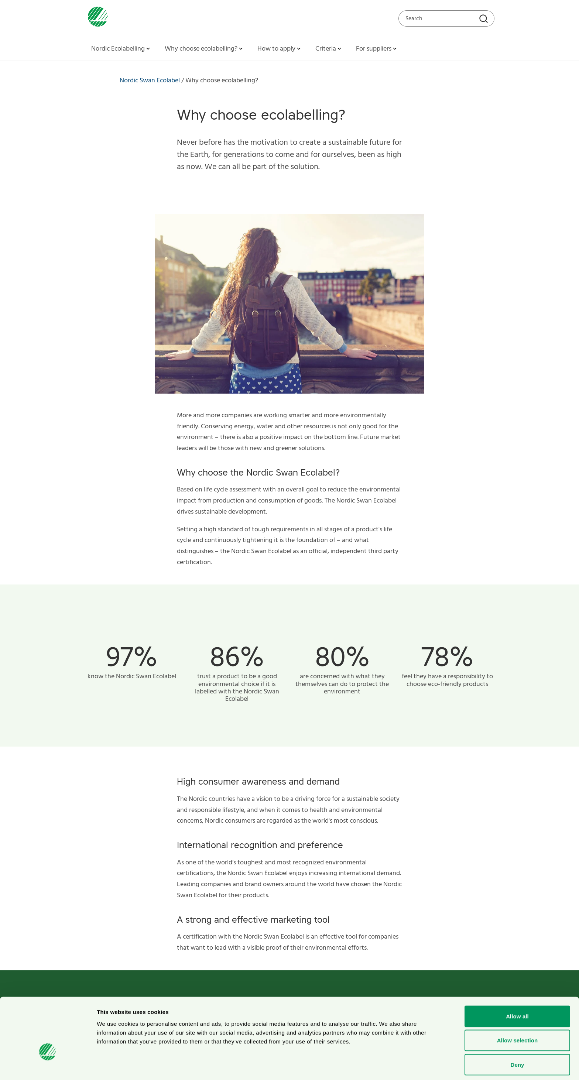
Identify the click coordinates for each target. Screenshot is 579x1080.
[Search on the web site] (446, 18)
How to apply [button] (279, 49)
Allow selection (517, 1013)
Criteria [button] (329, 49)
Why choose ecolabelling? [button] (204, 49)
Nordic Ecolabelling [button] (121, 49)
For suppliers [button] (377, 49)
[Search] (484, 19)
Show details (387, 1065)
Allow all (517, 989)
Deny (517, 1037)
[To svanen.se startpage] (96, 18)
